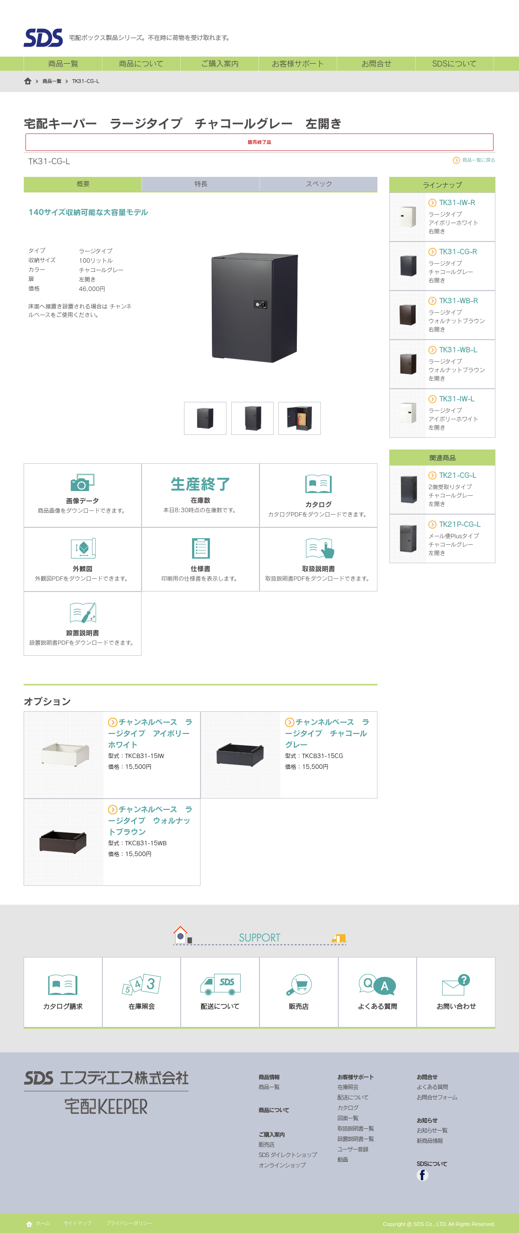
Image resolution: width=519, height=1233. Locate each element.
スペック (319, 184)
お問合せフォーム (437, 1097)
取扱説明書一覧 (355, 1128)
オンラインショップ (282, 1165)
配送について (352, 1097)
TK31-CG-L (85, 81)
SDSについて (454, 63)
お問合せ (376, 63)
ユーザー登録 (352, 1149)
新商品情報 (430, 1140)
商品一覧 (63, 63)
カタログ (347, 1107)
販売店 (266, 1144)
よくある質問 (432, 1087)
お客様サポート (298, 63)
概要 (83, 184)
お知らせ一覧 (432, 1130)
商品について (141, 63)
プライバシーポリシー (129, 1223)
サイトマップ (78, 1223)
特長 (201, 184)
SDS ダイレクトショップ (288, 1155)
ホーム (43, 1223)
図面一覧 (347, 1118)
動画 (342, 1159)
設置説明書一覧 (355, 1138)
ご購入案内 (220, 63)
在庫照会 (347, 1087)
